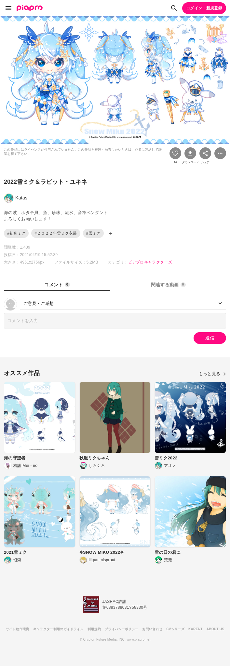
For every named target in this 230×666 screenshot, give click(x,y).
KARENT (195, 629)
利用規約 (94, 629)
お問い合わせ (152, 629)
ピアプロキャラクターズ (150, 262)
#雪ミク (93, 233)
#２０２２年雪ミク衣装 (55, 233)
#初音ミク (16, 233)
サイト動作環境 (17, 629)
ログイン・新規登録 (204, 8)
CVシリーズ (175, 629)
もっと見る (212, 373)
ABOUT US (215, 629)
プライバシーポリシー (121, 629)
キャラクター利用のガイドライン (58, 629)
